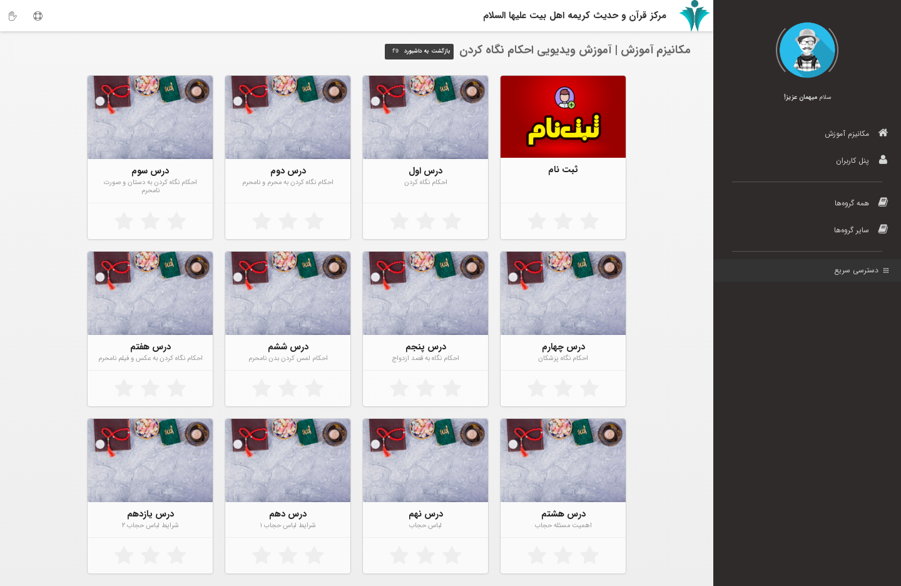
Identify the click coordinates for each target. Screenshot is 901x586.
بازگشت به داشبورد (419, 52)
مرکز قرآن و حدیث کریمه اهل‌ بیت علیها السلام (574, 15)
